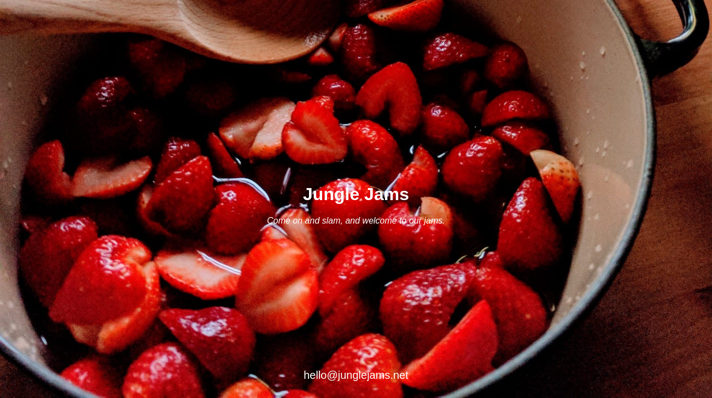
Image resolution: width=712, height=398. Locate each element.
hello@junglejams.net (356, 375)
